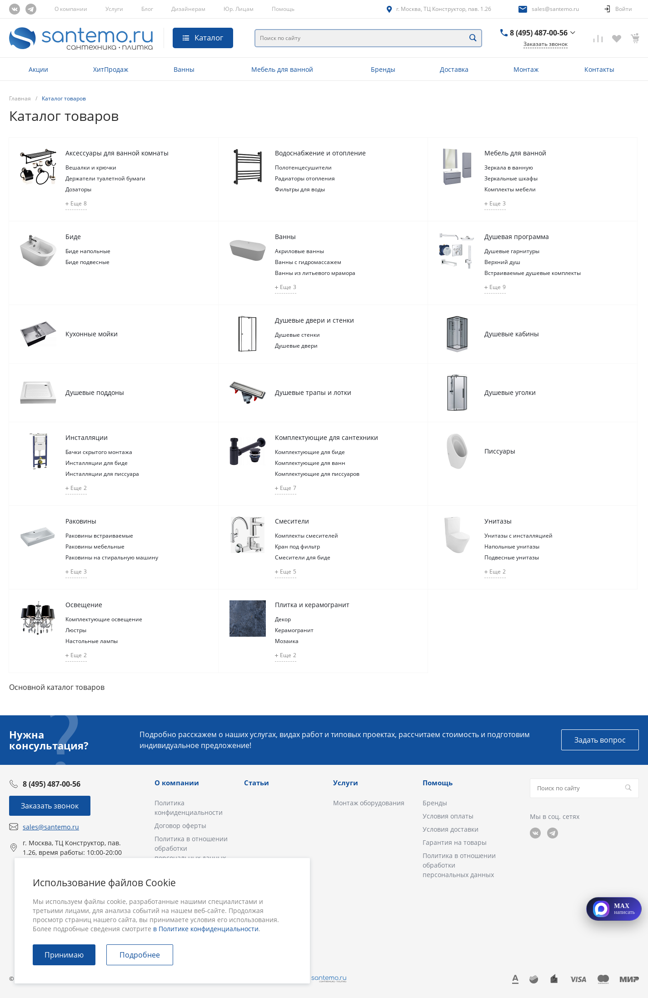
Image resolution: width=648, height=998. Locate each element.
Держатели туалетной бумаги (105, 178)
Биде (73, 236)
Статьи (256, 782)
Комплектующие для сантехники (326, 437)
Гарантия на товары (455, 842)
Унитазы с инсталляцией (518, 535)
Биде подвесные (87, 262)
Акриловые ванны (299, 251)
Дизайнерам (188, 9)
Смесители (292, 521)
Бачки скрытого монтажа (98, 452)
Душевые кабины (511, 333)
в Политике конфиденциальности (206, 928)
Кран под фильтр (297, 546)
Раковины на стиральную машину (111, 557)
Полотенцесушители (303, 167)
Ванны (285, 236)
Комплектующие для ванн (310, 463)
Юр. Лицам (239, 9)
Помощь (283, 9)
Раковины (80, 521)
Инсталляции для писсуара (102, 474)
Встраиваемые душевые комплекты (532, 273)
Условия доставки (451, 829)
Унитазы (498, 521)
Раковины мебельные (95, 546)
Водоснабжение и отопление (320, 153)
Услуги (114, 9)
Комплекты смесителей (306, 535)
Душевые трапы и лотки (313, 392)
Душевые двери (296, 345)
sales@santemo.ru (555, 9)
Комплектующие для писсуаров (317, 474)
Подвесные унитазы (511, 557)
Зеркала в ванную (508, 167)
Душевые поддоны (94, 392)
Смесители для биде (302, 557)
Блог (147, 9)
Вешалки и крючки (90, 167)
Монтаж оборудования (368, 802)
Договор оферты (180, 825)
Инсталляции (86, 437)
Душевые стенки (297, 335)
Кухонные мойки (91, 333)
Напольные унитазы (511, 546)
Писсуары (499, 451)
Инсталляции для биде (96, 463)
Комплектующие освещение (103, 619)
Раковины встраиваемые (99, 535)
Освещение (83, 604)
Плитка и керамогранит (312, 604)
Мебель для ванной (515, 153)
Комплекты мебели (510, 189)
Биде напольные (87, 251)
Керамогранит (294, 630)
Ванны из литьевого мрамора (315, 273)
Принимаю (64, 955)
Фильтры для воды (300, 189)
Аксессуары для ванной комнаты (117, 153)
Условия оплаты (448, 816)
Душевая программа (516, 236)
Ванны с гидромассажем (308, 262)
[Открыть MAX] (614, 909)
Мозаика (287, 641)
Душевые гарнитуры (511, 251)
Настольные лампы (91, 641)
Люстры (75, 630)
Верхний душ (502, 262)
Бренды (435, 802)
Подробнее (140, 955)
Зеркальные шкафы (511, 178)
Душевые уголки (510, 392)
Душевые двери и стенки (314, 320)
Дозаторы (78, 189)
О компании (71, 9)
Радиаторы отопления (305, 178)
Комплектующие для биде (310, 452)
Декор (283, 619)
